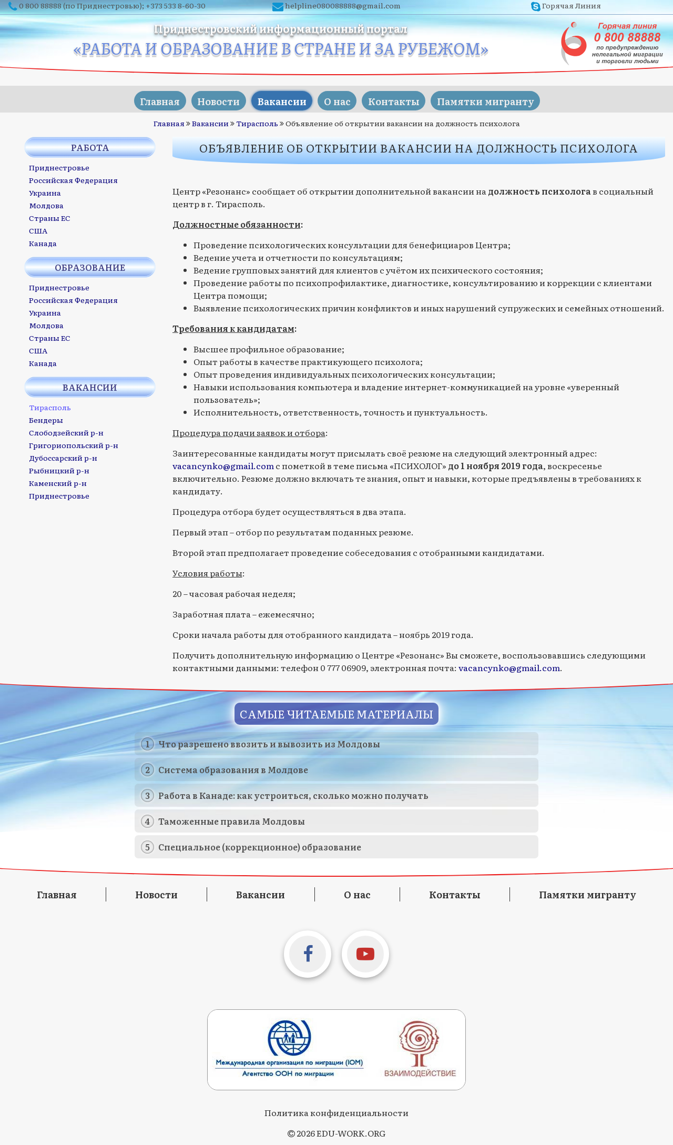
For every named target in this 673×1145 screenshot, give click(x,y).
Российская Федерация (73, 178)
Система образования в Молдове (233, 767)
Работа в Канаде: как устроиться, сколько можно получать (293, 793)
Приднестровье (59, 165)
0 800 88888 (40, 5)
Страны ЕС (49, 215)
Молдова (46, 203)
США (38, 228)
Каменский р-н (58, 480)
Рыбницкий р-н (59, 468)
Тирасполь (257, 121)
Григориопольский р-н (73, 443)
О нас (339, 98)
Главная (145, 98)
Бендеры (46, 417)
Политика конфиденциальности (336, 1110)
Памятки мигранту (499, 98)
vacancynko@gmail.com (223, 463)
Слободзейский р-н (66, 430)
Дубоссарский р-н (63, 455)
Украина (45, 190)
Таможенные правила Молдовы (231, 819)
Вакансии (278, 98)
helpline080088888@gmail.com (343, 5)
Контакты (401, 98)
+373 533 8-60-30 (176, 5)
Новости (209, 98)
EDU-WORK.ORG (351, 1130)
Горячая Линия (571, 5)
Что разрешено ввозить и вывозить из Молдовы (269, 741)
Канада (43, 241)
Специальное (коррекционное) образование (259, 844)
